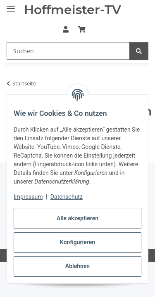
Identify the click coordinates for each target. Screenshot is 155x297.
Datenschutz (66, 196)
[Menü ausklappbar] (11, 5)
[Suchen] (138, 51)
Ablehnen (77, 266)
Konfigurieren (77, 242)
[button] (65, 29)
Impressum (28, 196)
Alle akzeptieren (77, 218)
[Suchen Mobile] (68, 51)
